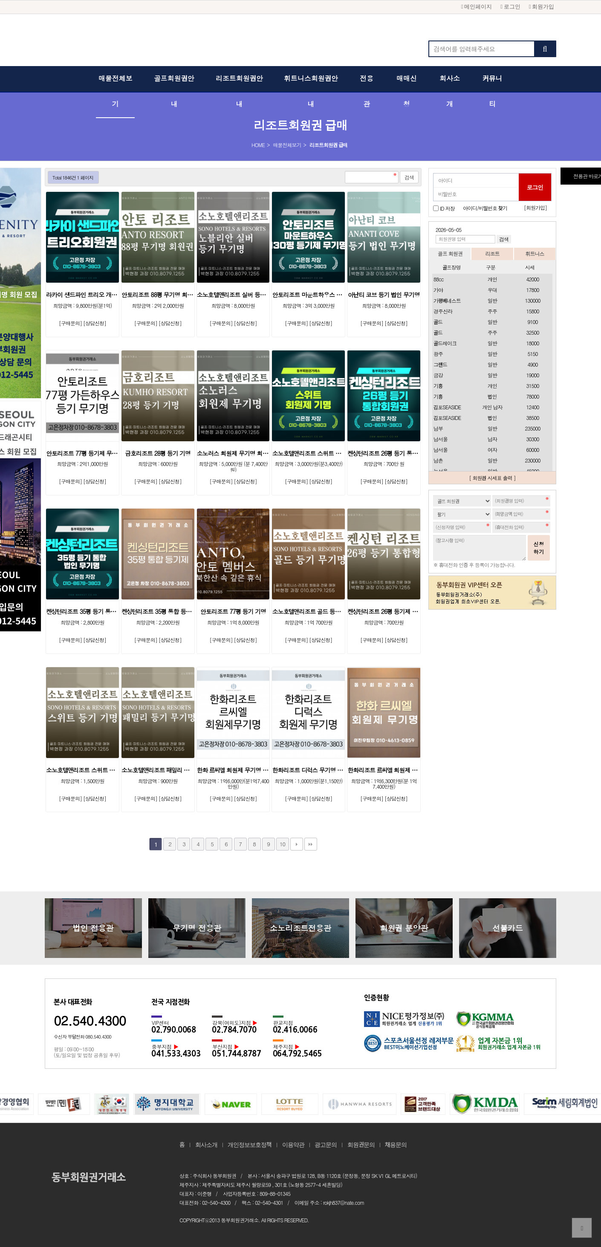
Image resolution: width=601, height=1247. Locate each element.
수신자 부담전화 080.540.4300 (82, 1036)
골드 (437, 321)
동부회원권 (301, 43)
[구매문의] (70, 323)
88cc (438, 279)
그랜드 (440, 364)
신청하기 (538, 547)
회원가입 (541, 6)
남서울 (440, 439)
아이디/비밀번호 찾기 (485, 207)
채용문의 (396, 1144)
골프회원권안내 (174, 91)
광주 (438, 353)
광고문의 (326, 1144)
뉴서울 (440, 470)
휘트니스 (534, 253)
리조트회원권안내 (239, 91)
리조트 (492, 253)
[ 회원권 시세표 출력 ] (492, 477)
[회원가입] (535, 207)
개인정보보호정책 (250, 1144)
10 (282, 844)
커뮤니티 (492, 91)
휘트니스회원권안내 (311, 91)
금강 (438, 375)
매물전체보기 (115, 91)
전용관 (366, 91)
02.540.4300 (90, 1020)
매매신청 (406, 91)
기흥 (437, 385)
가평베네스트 (447, 300)
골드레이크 (445, 343)
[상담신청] (94, 323)
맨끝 (310, 844)
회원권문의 (361, 1144)
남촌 (438, 460)
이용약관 (293, 1144)
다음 (296, 844)
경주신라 (442, 311)
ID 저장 (447, 207)
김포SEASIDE (447, 407)
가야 (438, 289)
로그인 (510, 6)
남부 (438, 428)
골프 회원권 (450, 253)
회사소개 (449, 91)
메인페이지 (476, 6)
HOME (258, 144)
